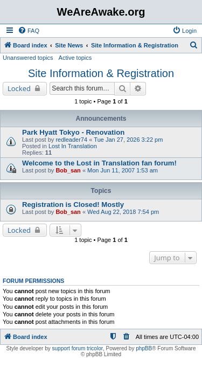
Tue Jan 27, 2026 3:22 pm (128, 139)
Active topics (75, 57)
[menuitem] (28, 30)
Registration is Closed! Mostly (73, 204)
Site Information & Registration (101, 73)
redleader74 (71, 139)
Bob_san (67, 170)
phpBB (144, 348)
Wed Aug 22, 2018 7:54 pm (123, 212)
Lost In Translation (72, 146)
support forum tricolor (77, 348)
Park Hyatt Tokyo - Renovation (73, 132)
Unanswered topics (28, 57)
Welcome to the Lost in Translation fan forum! (99, 163)
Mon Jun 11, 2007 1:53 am (122, 170)
